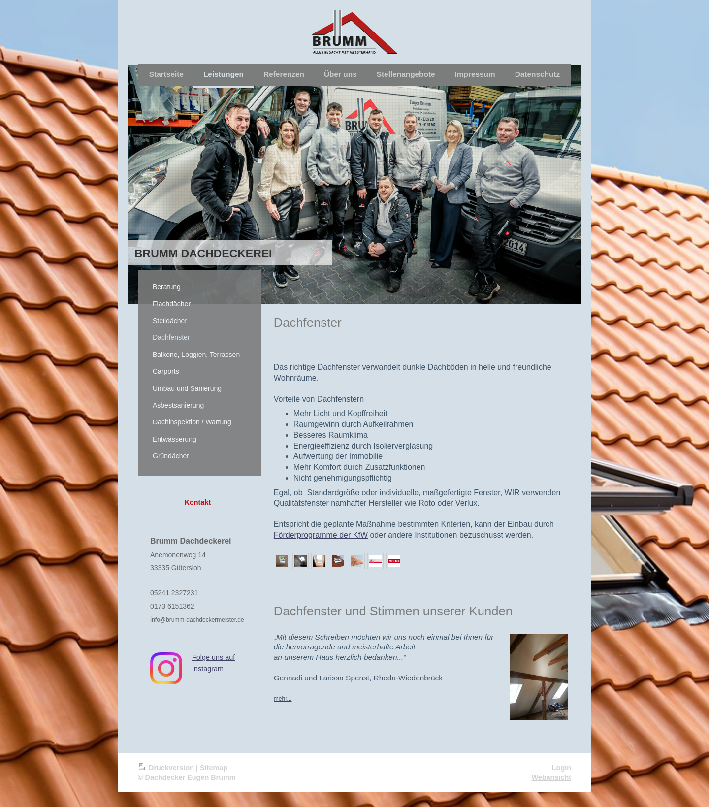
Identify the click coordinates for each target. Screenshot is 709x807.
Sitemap (213, 768)
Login (561, 768)
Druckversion (167, 768)
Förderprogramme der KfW (321, 535)
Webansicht (552, 777)
